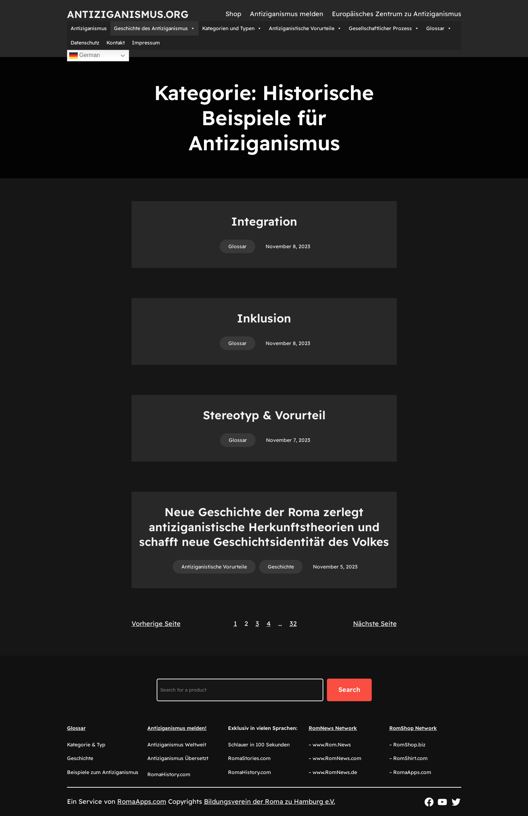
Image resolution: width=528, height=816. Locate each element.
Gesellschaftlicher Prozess (384, 28)
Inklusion (264, 318)
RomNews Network (333, 728)
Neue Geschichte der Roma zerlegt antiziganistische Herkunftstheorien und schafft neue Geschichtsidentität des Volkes (264, 527)
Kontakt (115, 42)
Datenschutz (85, 42)
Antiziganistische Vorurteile (305, 28)
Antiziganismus (89, 28)
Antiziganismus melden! (176, 728)
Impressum (146, 42)
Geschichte (281, 566)
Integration (264, 221)
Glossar (439, 28)
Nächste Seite (375, 623)
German (84, 55)
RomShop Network (413, 728)
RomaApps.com (141, 801)
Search (349, 689)
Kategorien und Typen (232, 28)
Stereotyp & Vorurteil (264, 415)
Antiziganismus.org (128, 14)
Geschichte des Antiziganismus (154, 28)
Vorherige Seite (156, 623)
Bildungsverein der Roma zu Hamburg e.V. (269, 801)
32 (293, 623)
